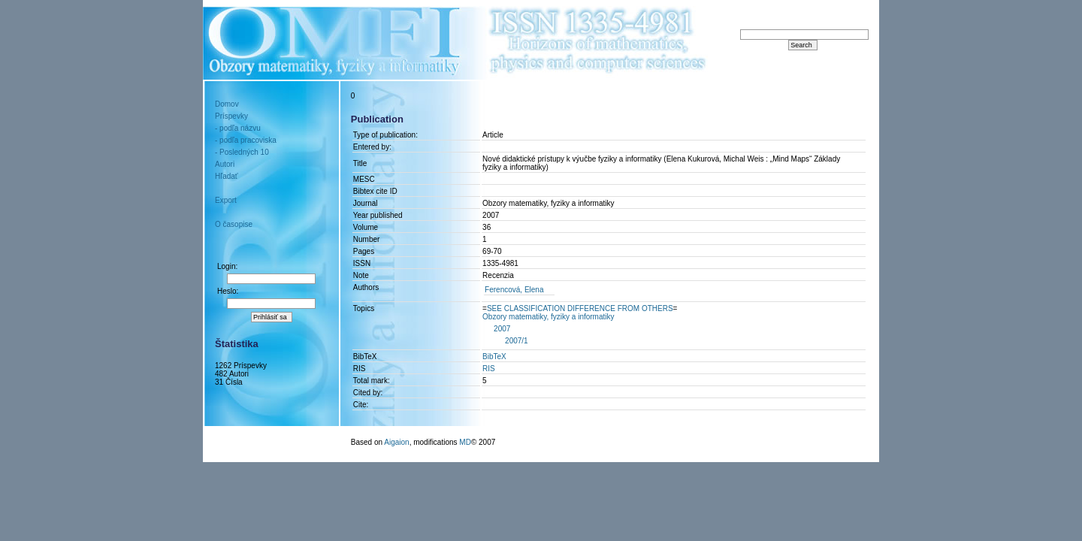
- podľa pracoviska (246, 140)
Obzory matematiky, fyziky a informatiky (548, 317)
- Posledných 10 (242, 152)
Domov (227, 104)
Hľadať (226, 176)
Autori (224, 164)
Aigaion (396, 442)
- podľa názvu (238, 128)
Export (226, 200)
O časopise (233, 224)
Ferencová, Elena (514, 290)
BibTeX (494, 356)
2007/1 (516, 341)
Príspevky (231, 116)
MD (465, 442)
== (579, 308)
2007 (502, 329)
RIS (488, 368)
